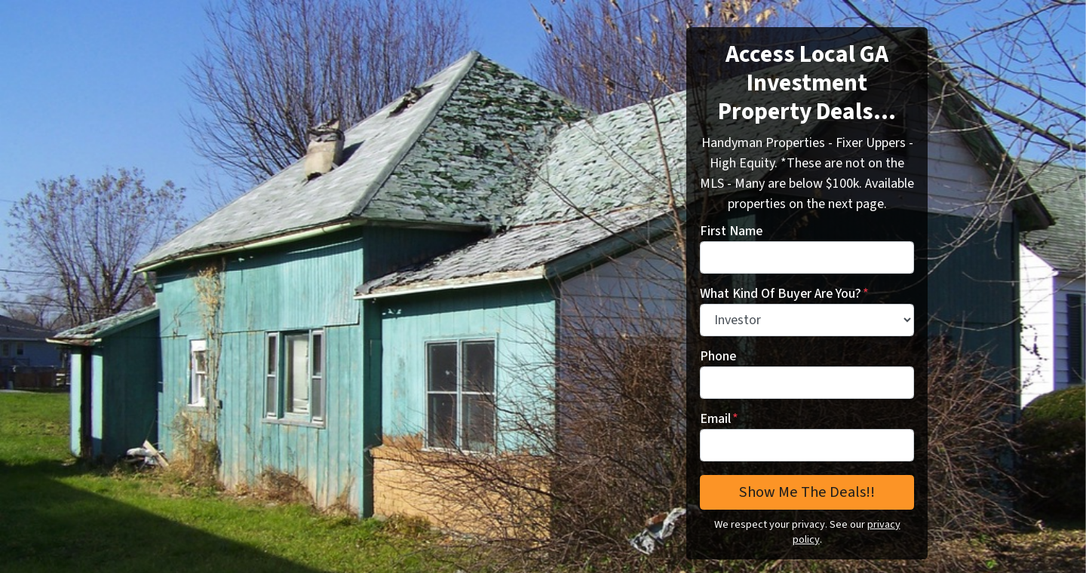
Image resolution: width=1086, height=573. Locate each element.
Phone (718, 356)
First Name (731, 231)
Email (719, 418)
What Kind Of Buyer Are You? (784, 293)
